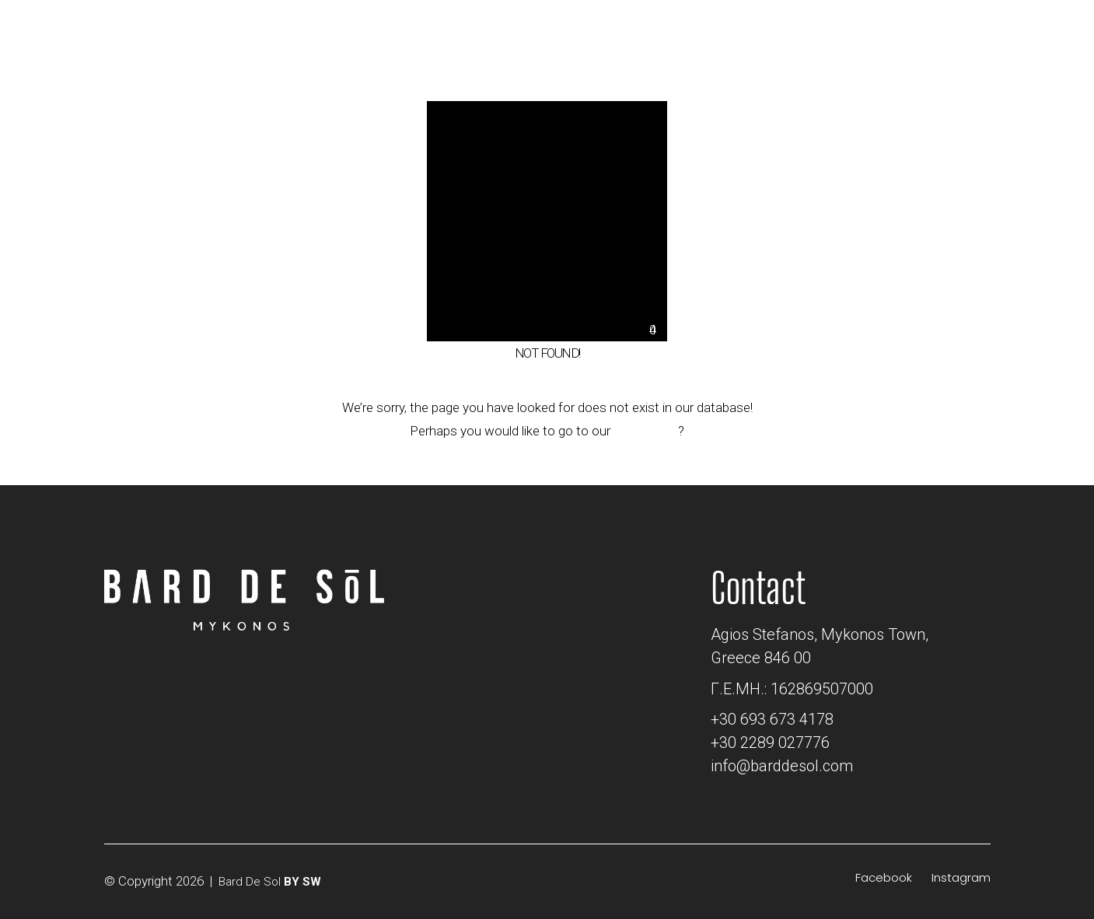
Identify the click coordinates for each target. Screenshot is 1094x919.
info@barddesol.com (782, 766)
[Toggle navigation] (1040, 33)
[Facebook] (883, 878)
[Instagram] (961, 878)
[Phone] (754, 30)
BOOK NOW (922, 26)
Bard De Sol (249, 882)
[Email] (726, 30)
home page (645, 431)
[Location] (701, 30)
